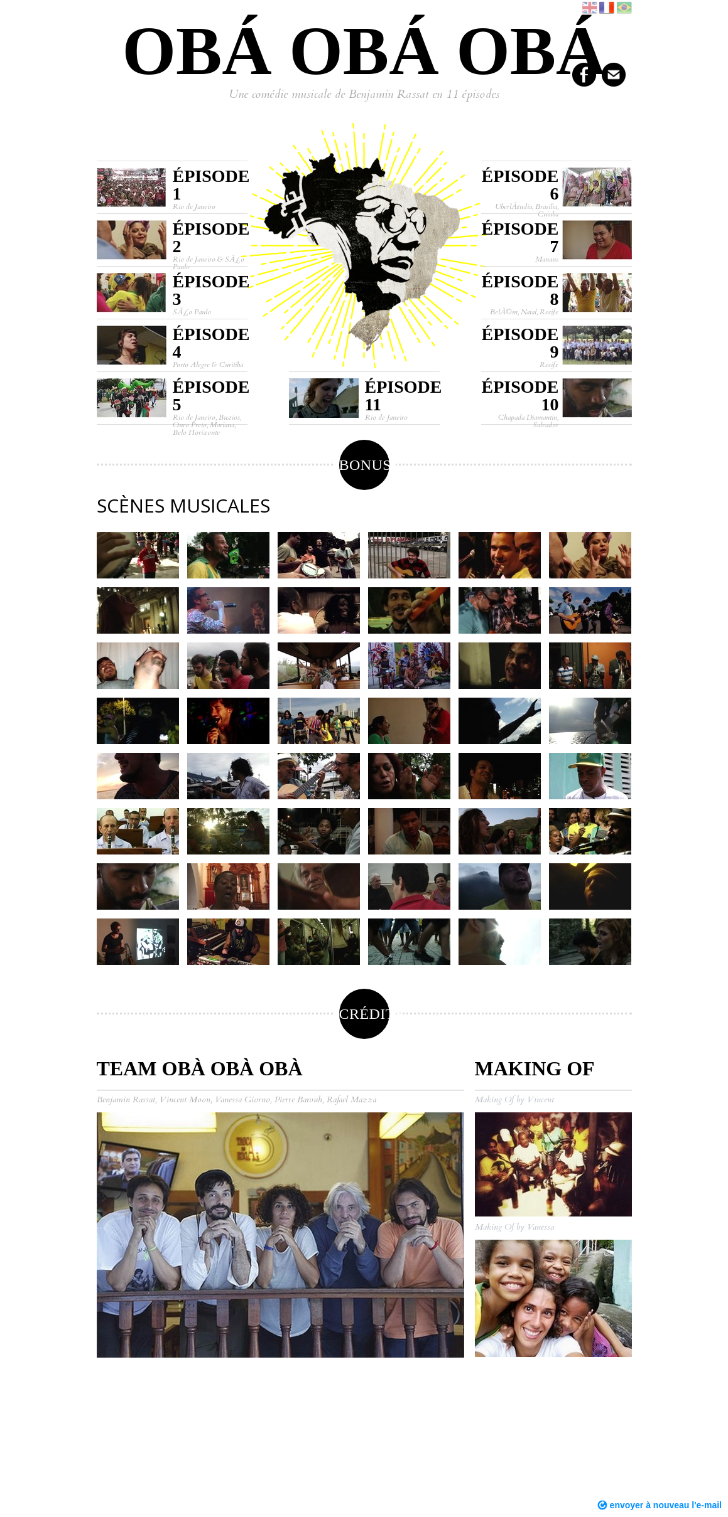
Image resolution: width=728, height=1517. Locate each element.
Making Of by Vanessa (514, 1227)
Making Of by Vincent (514, 1099)
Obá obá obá (364, 51)
